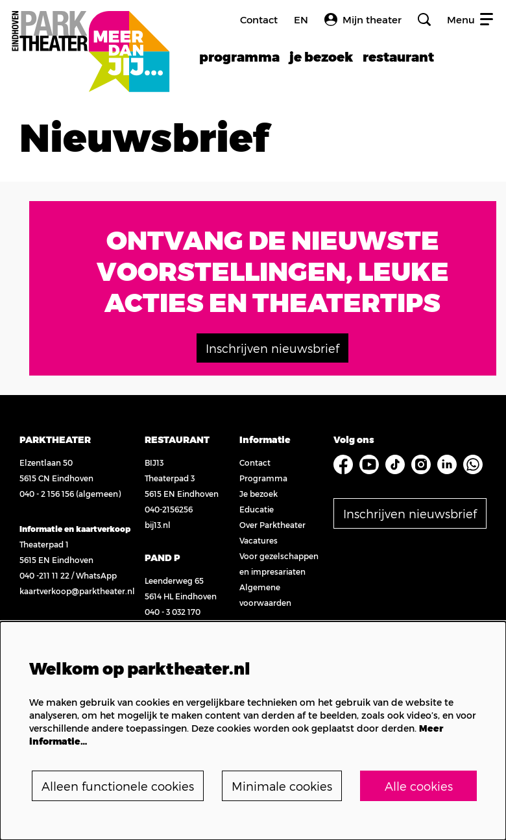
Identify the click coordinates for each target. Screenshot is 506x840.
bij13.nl (158, 524)
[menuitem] (239, 56)
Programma (263, 478)
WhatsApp (96, 575)
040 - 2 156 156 (46, 493)
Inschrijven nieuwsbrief (272, 348)
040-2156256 (169, 509)
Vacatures (258, 540)
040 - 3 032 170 (172, 611)
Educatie (256, 509)
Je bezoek (258, 493)
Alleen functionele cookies (118, 786)
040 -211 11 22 (44, 575)
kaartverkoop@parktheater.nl (77, 590)
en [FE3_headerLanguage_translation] (301, 20)
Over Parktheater (272, 524)
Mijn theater (363, 19)
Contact (259, 19)
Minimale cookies (282, 786)
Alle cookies (419, 786)
